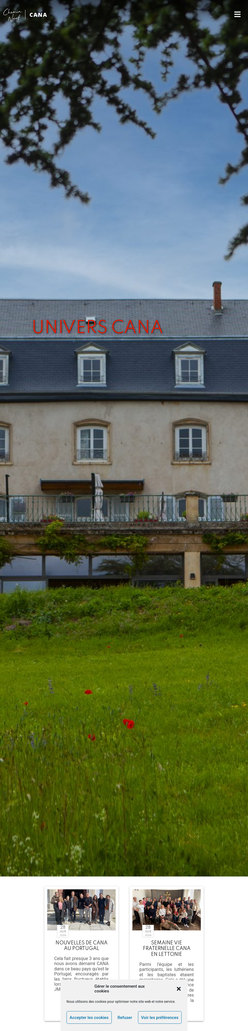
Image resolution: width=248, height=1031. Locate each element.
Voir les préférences (159, 1017)
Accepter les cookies (89, 1017)
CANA (38, 14)
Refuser (125, 1017)
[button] (179, 989)
